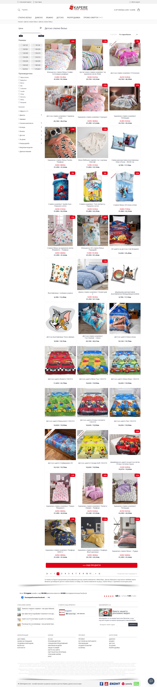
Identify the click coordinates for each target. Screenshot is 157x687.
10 (87, 574)
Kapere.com (27, 684)
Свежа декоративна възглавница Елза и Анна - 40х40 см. (125, 161)
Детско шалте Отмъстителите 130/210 (92, 421)
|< (47, 574)
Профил (81, 639)
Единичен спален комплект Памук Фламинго (60, 507)
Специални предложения (57, 643)
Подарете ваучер (85, 645)
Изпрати (133, 624)
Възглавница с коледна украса (60, 293)
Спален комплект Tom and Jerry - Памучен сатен (92, 205)
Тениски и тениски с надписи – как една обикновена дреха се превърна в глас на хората (38, 608)
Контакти (21, 647)
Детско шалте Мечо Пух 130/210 (92, 379)
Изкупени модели (55, 645)
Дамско (112, 639)
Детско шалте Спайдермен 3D (60, 463)
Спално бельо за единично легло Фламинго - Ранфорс (60, 249)
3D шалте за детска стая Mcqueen (125, 249)
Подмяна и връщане (25, 643)
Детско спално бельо (31, 22)
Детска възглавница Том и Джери (60, 337)
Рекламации (83, 643)
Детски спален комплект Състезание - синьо (93, 337)
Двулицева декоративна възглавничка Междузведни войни (125, 293)
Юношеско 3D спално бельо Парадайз (92, 249)
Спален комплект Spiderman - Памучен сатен (60, 205)
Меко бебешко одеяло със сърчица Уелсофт (92, 161)
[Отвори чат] (151, 681)
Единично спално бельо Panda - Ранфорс (60, 161)
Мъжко (111, 641)
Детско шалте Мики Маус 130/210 (125, 379)
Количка (81, 647)
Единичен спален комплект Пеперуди (125, 117)
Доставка (21, 639)
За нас (50, 639)
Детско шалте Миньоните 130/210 (60, 421)
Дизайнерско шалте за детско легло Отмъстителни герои (125, 463)
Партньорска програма (57, 652)
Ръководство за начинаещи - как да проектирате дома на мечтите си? (38, 624)
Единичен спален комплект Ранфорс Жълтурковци (92, 551)
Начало (20, 22)
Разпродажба (114, 647)
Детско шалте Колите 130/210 (60, 379)
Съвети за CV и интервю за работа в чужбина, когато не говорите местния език (38, 619)
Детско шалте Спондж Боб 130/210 (92, 463)
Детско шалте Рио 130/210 (125, 421)
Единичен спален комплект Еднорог (92, 117)
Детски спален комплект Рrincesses (125, 73)
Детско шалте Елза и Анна (125, 337)
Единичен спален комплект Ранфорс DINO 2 (60, 551)
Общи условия (53, 647)
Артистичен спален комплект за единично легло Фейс (93, 73)
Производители (54, 641)
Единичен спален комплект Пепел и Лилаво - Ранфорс (92, 507)
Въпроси (20, 645)
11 (90, 574)
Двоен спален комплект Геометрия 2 (92, 293)
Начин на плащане (24, 641)
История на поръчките (87, 641)
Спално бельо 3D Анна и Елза (125, 205)
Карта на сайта (54, 650)
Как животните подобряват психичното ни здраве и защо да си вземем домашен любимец (38, 613)
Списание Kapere (54, 654)
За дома (112, 645)
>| (99, 574)
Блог (50, 656)
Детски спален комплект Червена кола (60, 117)
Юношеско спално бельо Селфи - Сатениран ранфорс (60, 73)
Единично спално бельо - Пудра (125, 551)
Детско (112, 643)
